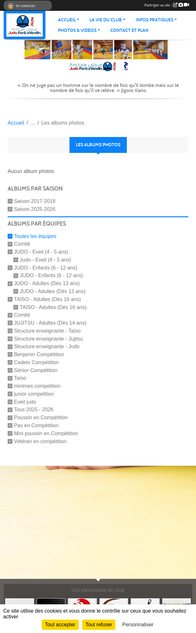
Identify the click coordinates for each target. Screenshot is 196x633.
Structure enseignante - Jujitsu (48, 338)
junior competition (34, 394)
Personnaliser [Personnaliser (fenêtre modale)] (138, 624)
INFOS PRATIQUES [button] (154, 20)
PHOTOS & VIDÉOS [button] (77, 30)
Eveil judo (25, 401)
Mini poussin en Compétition (46, 433)
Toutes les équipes (35, 236)
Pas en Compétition (36, 425)
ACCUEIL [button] (67, 20)
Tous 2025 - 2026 (34, 409)
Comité (22, 244)
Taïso (20, 378)
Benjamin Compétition (39, 354)
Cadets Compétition (36, 362)
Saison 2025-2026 (34, 209)
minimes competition (37, 386)
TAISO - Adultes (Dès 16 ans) (47, 299)
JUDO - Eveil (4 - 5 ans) (41, 252)
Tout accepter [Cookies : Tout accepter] (60, 624)
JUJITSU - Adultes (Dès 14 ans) (50, 323)
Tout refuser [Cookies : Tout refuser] (98, 624)
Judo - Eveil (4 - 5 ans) (45, 260)
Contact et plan (129, 30)
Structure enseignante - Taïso (47, 331)
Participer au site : (166, 5)
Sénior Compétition (35, 370)
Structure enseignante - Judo (46, 346)
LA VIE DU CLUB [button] (106, 20)
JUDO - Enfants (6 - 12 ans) (45, 267)
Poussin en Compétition (41, 417)
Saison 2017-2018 (34, 201)
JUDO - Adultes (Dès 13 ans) (47, 283)
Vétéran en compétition (40, 441)
